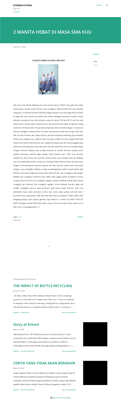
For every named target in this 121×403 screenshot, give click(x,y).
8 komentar (25, 312)
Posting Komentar (27, 351)
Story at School (26, 324)
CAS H (96, 65)
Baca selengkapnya (69, 312)
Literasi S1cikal (22, 5)
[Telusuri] (98, 5)
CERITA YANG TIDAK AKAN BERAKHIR (44, 363)
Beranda (17, 12)
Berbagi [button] (96, 54)
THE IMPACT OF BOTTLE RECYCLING (42, 285)
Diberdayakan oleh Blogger (60, 398)
